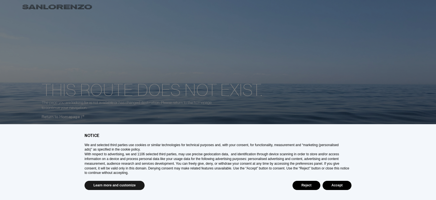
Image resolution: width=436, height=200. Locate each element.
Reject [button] (306, 185)
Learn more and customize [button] (114, 185)
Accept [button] (337, 185)
